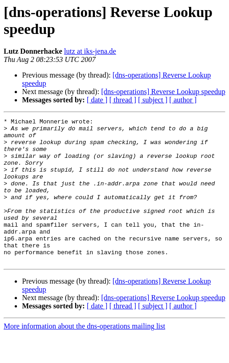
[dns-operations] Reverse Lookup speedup (163, 91)
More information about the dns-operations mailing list (84, 355)
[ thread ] (122, 100)
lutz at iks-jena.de (90, 51)
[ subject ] (153, 100)
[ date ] (97, 100)
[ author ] (183, 100)
